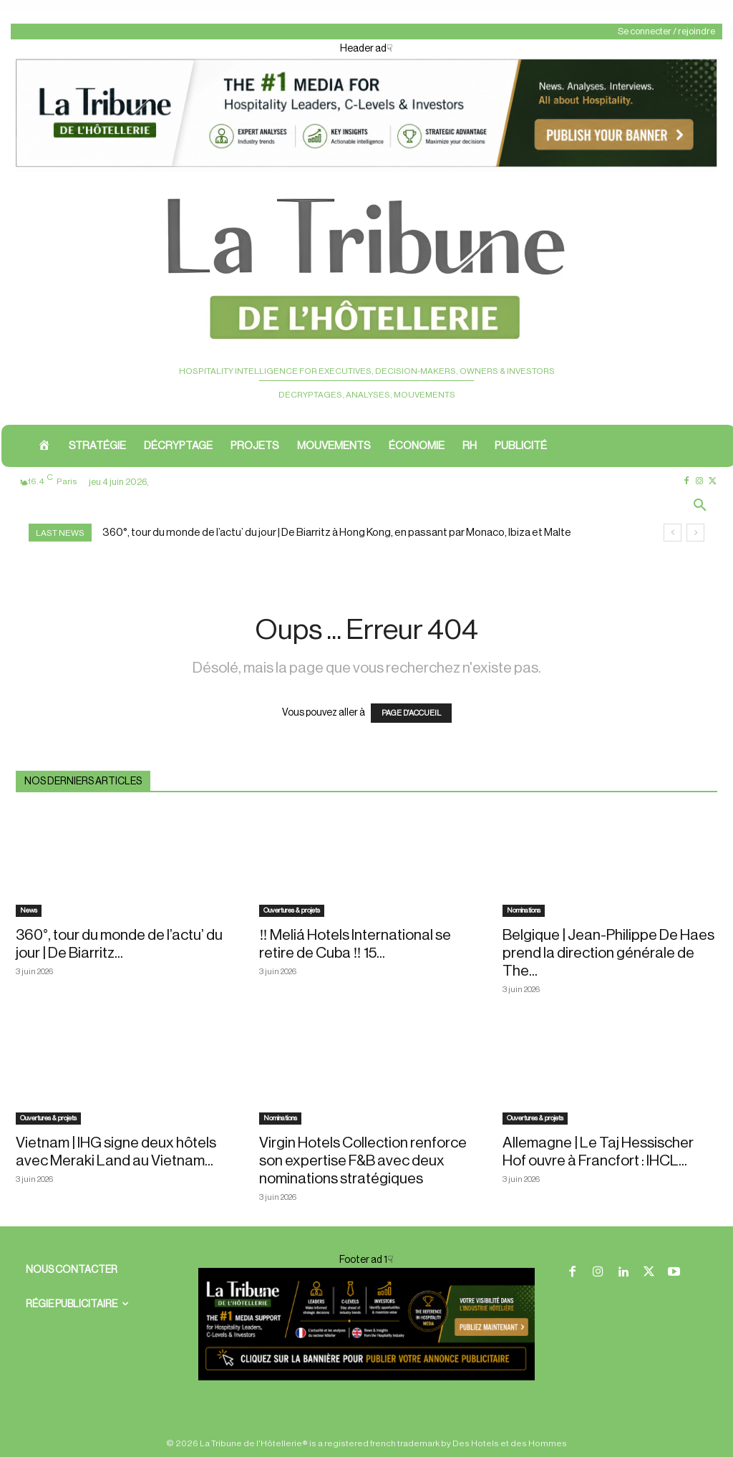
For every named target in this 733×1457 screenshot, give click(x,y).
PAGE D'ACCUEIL (411, 713)
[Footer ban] (366, 1324)
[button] (700, 506)
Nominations (523, 910)
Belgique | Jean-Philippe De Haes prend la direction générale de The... (608, 953)
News (28, 910)
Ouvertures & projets (291, 910)
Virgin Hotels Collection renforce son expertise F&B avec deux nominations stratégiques (363, 1160)
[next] (695, 533)
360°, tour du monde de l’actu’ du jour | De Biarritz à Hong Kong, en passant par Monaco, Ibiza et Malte (336, 532)
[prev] (672, 533)
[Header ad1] (366, 169)
